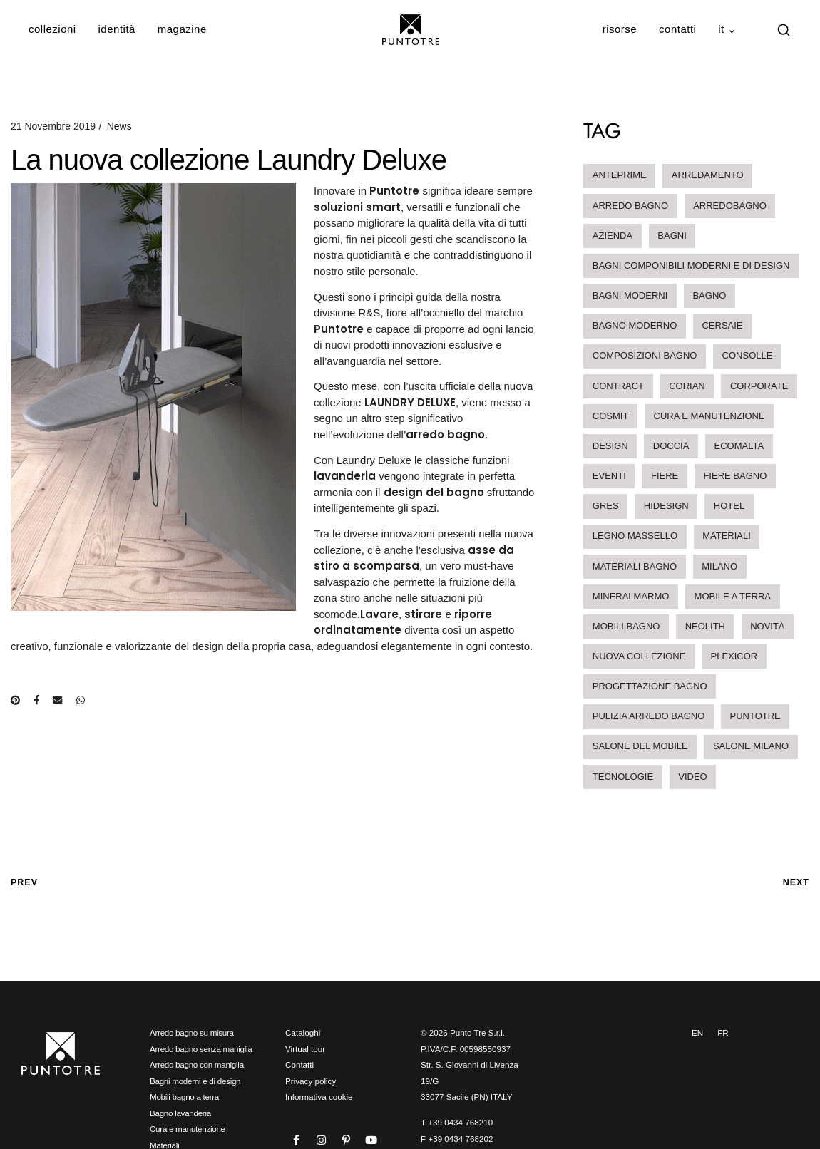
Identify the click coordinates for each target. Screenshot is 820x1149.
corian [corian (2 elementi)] (687, 386)
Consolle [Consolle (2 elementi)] (747, 355)
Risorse (620, 29)
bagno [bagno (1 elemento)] (709, 295)
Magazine (182, 29)
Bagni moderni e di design (195, 1081)
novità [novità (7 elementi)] (767, 626)
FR (723, 1032)
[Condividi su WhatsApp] (80, 700)
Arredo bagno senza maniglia (201, 1048)
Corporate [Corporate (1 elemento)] (759, 386)
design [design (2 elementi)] (610, 445)
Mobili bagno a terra (184, 1096)
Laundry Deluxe (374, 460)
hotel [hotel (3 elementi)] (729, 505)
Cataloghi (302, 1032)
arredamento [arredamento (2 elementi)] (708, 175)
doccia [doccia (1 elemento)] (671, 445)
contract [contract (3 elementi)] (618, 386)
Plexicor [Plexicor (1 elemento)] (734, 656)
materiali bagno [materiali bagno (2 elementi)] (635, 566)
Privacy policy (310, 1081)
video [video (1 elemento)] (692, 776)
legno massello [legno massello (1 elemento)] (635, 535)
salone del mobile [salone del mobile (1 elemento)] (640, 746)
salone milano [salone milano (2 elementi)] (751, 746)
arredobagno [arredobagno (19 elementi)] (730, 205)
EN (697, 1032)
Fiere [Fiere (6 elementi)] (664, 475)
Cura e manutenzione (187, 1128)
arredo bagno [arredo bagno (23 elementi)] (630, 205)
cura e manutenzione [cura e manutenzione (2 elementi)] (709, 416)
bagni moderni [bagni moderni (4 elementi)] (630, 295)
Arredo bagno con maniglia (197, 1064)
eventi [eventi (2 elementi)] (609, 475)
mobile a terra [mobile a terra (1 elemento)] (733, 596)
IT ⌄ (727, 29)
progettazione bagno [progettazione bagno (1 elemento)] (650, 686)
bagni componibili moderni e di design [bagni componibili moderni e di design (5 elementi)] (691, 265)
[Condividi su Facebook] (36, 700)
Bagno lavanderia (180, 1113)
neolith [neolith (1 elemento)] (705, 626)
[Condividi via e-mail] (57, 700)
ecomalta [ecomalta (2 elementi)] (739, 445)
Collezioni (52, 29)
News (119, 126)
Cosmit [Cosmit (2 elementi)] (611, 416)
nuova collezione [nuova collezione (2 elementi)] (639, 656)
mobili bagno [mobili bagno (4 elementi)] (626, 626)
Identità (116, 29)
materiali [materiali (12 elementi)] (726, 535)
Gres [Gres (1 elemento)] (606, 505)
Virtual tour (305, 1048)
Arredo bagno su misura (192, 1032)
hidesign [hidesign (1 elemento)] (666, 505)
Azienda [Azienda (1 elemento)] (612, 235)
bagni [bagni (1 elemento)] (671, 235)
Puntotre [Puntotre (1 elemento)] (754, 716)
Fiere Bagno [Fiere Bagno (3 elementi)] (735, 475)
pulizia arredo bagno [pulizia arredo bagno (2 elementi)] (649, 716)
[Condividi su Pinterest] (15, 700)
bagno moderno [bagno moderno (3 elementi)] (635, 325)
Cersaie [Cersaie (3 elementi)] (722, 325)
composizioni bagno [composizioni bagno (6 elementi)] (645, 355)
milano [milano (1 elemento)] (719, 566)
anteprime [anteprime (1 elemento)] (620, 175)
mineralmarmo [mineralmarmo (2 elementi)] (631, 596)
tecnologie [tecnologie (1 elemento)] (623, 776)
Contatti (677, 29)
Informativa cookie (319, 1096)
